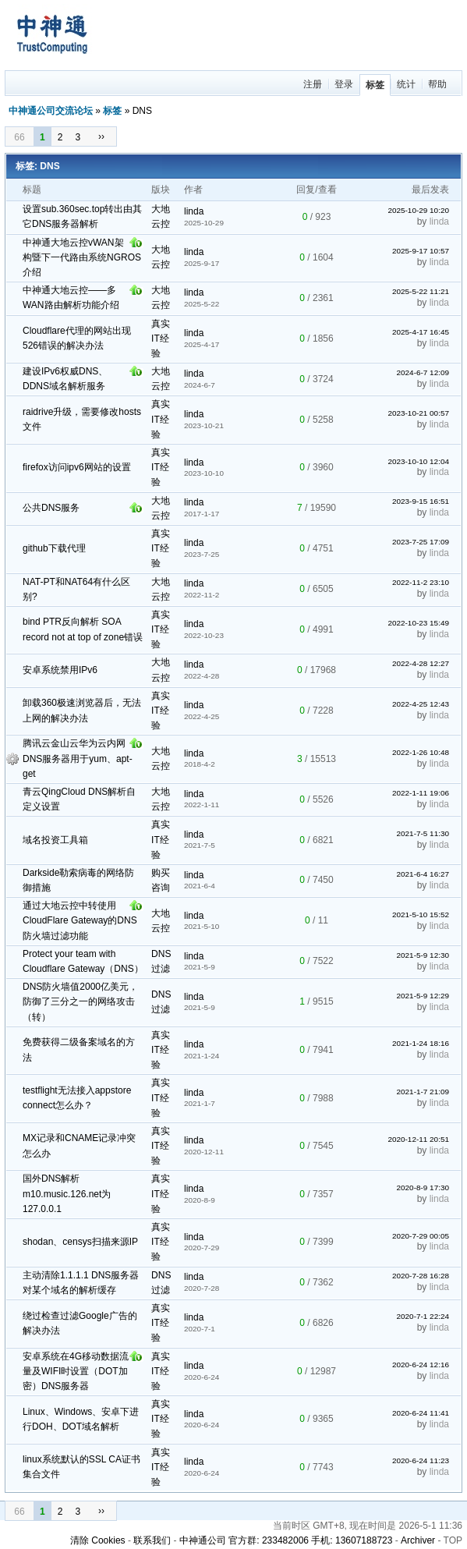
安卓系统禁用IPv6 (60, 670)
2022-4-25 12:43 (420, 704)
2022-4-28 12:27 (420, 663)
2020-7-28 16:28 (420, 1275)
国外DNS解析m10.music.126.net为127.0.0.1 (67, 1193)
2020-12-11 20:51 (418, 1139)
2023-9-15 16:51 (420, 501)
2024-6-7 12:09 (422, 372)
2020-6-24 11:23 (420, 1460)
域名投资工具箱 (55, 840)
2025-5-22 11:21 (420, 291)
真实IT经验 (160, 338)
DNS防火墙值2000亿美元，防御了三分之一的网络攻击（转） (80, 1001)
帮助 (437, 84)
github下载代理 (54, 548)
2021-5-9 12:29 (422, 995)
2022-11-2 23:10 (420, 582)
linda (193, 211)
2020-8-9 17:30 (422, 1187)
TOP (453, 1540)
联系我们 (152, 1540)
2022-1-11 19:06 (420, 793)
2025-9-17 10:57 (420, 250)
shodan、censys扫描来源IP (80, 1241)
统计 (406, 84)
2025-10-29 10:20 (418, 210)
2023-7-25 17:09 (420, 541)
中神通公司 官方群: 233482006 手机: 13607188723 (285, 1540)
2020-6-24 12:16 (420, 1364)
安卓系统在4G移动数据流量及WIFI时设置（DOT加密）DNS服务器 (76, 1371)
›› (101, 136)
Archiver (418, 1540)
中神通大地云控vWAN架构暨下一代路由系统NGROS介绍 (82, 257)
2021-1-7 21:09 (422, 1091)
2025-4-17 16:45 (420, 332)
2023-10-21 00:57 (418, 413)
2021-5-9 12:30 (422, 955)
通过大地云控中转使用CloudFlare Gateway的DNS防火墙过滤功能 (80, 920)
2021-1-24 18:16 (420, 1043)
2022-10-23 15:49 (418, 623)
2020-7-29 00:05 (420, 1236)
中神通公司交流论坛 (51, 110)
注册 (312, 84)
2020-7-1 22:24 (422, 1316)
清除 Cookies (98, 1540)
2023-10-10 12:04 (418, 461)
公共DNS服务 (51, 507)
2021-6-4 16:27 (422, 874)
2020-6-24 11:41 (420, 1413)
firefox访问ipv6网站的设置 (77, 467)
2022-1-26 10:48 (420, 752)
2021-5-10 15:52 (420, 914)
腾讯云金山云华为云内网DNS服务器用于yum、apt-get (78, 758)
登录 (343, 84)
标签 (375, 85)
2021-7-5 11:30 (422, 833)
